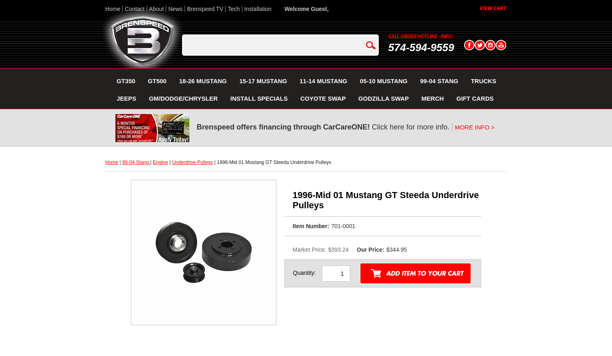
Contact (134, 9)
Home (112, 9)
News (175, 9)
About (156, 9)
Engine (160, 162)
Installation (257, 9)
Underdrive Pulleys (192, 162)
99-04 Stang (136, 162)
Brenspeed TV (205, 9)
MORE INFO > (475, 127)
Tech (234, 9)
